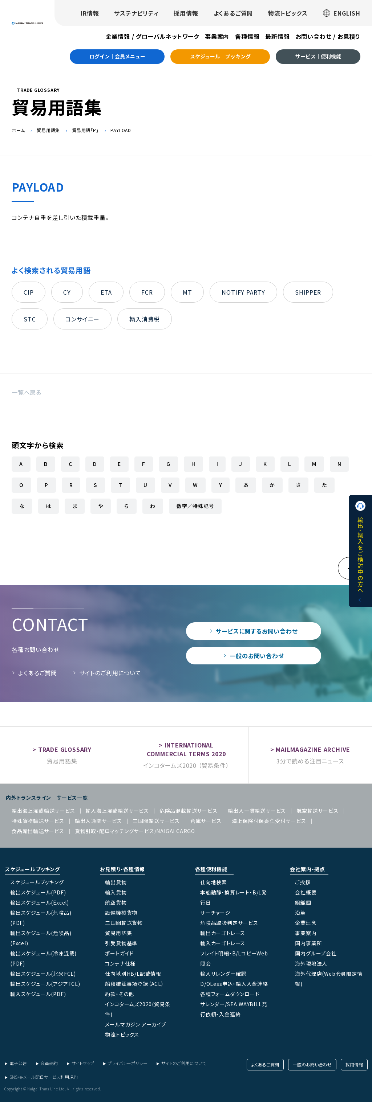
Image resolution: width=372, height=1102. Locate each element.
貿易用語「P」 (85, 130)
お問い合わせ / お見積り (328, 36)
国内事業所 (308, 943)
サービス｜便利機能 (318, 56)
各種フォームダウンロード (230, 993)
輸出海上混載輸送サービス (43, 810)
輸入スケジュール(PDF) (38, 993)
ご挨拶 (302, 882)
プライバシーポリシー (127, 1063)
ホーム (18, 130)
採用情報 (186, 13)
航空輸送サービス (317, 810)
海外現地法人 (311, 963)
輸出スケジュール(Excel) (39, 902)
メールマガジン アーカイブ (135, 1024)
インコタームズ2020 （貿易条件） (186, 765)
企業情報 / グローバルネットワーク (152, 36)
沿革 (300, 912)
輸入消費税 (144, 319)
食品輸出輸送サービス (38, 831)
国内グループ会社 (315, 953)
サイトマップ (83, 1063)
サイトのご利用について (110, 672)
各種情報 (247, 36)
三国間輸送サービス (156, 820)
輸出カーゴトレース (222, 933)
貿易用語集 (48, 130)
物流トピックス (288, 13)
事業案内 (217, 36)
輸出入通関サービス (98, 820)
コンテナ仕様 (120, 963)
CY (67, 292)
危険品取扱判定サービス (229, 922)
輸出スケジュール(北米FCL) (43, 973)
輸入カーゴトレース (222, 943)
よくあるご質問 (233, 13)
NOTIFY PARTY (243, 292)
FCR (147, 292)
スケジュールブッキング (37, 882)
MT (187, 292)
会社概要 (305, 892)
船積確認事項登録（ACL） (134, 983)
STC (30, 319)
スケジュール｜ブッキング (220, 56)
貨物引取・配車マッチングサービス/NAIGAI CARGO (135, 831)
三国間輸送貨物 (124, 922)
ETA (106, 292)
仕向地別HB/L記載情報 (133, 973)
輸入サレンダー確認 (223, 973)
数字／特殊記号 (195, 505)
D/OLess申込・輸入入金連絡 (234, 983)
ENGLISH (341, 13)
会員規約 (49, 1063)
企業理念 (305, 922)
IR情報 (90, 13)
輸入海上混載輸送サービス (117, 810)
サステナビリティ (136, 13)
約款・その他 (119, 993)
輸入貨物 (115, 892)
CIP (28, 292)
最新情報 (277, 36)
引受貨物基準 (121, 943)
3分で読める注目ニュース (310, 761)
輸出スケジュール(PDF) (38, 892)
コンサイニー (82, 319)
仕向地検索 (213, 882)
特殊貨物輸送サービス (38, 820)
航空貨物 (115, 902)
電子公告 (18, 1063)
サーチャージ (215, 912)
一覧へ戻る (26, 392)
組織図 (303, 902)
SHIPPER (308, 292)
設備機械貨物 (121, 912)
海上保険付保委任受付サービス (269, 820)
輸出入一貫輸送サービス (257, 810)
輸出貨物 (115, 882)
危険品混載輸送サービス (188, 810)
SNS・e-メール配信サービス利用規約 (43, 1077)
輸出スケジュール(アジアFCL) (45, 983)
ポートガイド (119, 953)
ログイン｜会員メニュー (117, 56)
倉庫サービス (206, 820)
